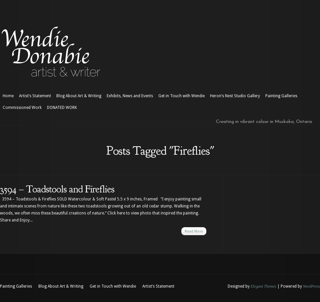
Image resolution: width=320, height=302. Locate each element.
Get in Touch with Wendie (181, 96)
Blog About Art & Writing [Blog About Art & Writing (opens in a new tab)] (78, 96)
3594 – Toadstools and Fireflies (57, 189)
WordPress (311, 286)
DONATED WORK (62, 107)
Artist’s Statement (35, 96)
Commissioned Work (22, 107)
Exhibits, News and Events (130, 96)
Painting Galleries (281, 96)
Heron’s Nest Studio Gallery (235, 96)
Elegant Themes (263, 286)
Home (8, 96)
